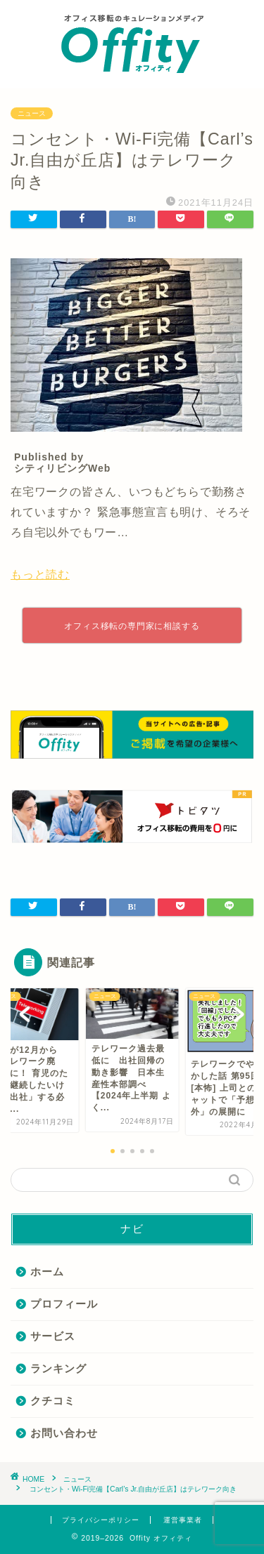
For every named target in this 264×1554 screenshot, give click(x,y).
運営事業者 (182, 1520)
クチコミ (52, 1401)
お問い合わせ (64, 1433)
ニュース (32, 113)
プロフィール (64, 1304)
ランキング (58, 1368)
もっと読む (40, 574)
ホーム (47, 1271)
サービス (52, 1336)
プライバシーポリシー (100, 1520)
